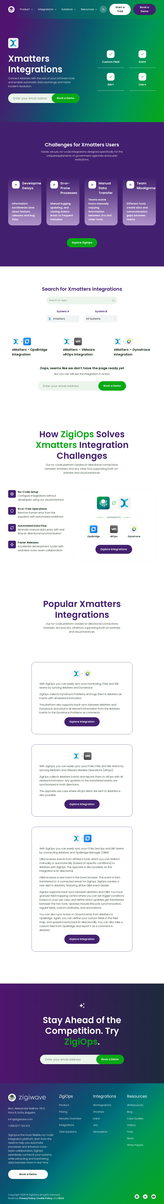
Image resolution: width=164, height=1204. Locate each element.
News (130, 1138)
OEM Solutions (68, 1132)
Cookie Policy (44, 1198)
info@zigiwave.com (20, 1119)
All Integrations (102, 1105)
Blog (129, 1112)
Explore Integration (82, 721)
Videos (131, 1125)
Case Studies (135, 1118)
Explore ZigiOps (82, 242)
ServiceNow (100, 1132)
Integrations (66, 1125)
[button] (26, 9)
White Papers (135, 1145)
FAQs (130, 1132)
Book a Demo (144, 9)
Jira (95, 1125)
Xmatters (98, 1112)
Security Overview (70, 1118)
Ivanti (96, 1118)
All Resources (135, 1105)
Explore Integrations (114, 549)
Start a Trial (120, 9)
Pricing (63, 1112)
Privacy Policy (27, 1198)
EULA (61, 1198)
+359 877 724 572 (19, 1126)
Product (64, 1105)
